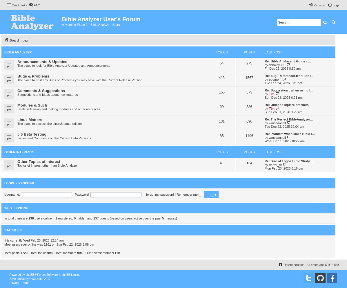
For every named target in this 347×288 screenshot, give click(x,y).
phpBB (30, 274)
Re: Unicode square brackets (287, 105)
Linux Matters (29, 120)
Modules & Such (32, 105)
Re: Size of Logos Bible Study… (289, 161)
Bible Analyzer (18, 52)
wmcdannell (277, 123)
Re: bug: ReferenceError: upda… (290, 76)
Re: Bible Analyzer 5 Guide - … (288, 61)
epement (275, 79)
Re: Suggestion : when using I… (289, 90)
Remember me (189, 194)
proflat (21, 278)
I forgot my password (159, 194)
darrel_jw (275, 165)
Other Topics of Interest (38, 161)
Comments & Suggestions (41, 91)
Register (26, 183)
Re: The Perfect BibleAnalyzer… (289, 119)
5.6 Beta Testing (31, 134)
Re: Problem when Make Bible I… (290, 134)
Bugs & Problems (33, 76)
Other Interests (19, 152)
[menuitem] (34, 5)
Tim (272, 94)
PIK (117, 253)
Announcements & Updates (42, 62)
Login (9, 183)
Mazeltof (37, 278)
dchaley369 (277, 65)
